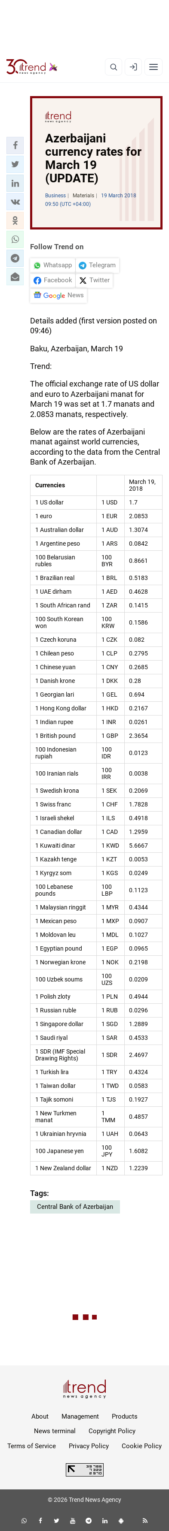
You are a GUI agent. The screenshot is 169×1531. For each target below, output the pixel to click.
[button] (15, 145)
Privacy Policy (89, 1446)
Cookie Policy (142, 1446)
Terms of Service (31, 1446)
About (40, 1416)
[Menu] (153, 66)
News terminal (55, 1431)
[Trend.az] (32, 67)
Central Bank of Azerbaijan (75, 1207)
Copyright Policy (112, 1431)
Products (125, 1416)
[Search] (113, 66)
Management (80, 1416)
